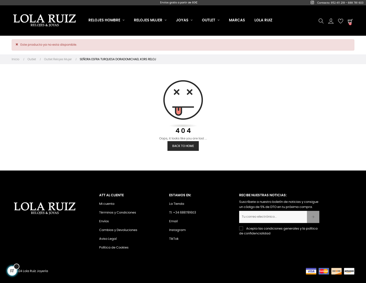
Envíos (104, 221)
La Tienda (176, 204)
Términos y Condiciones (117, 212)
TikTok (174, 238)
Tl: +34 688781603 (182, 212)
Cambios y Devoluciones (118, 230)
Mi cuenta (106, 204)
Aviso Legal (108, 238)
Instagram (177, 230)
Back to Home (183, 146)
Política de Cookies (114, 247)
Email (173, 221)
